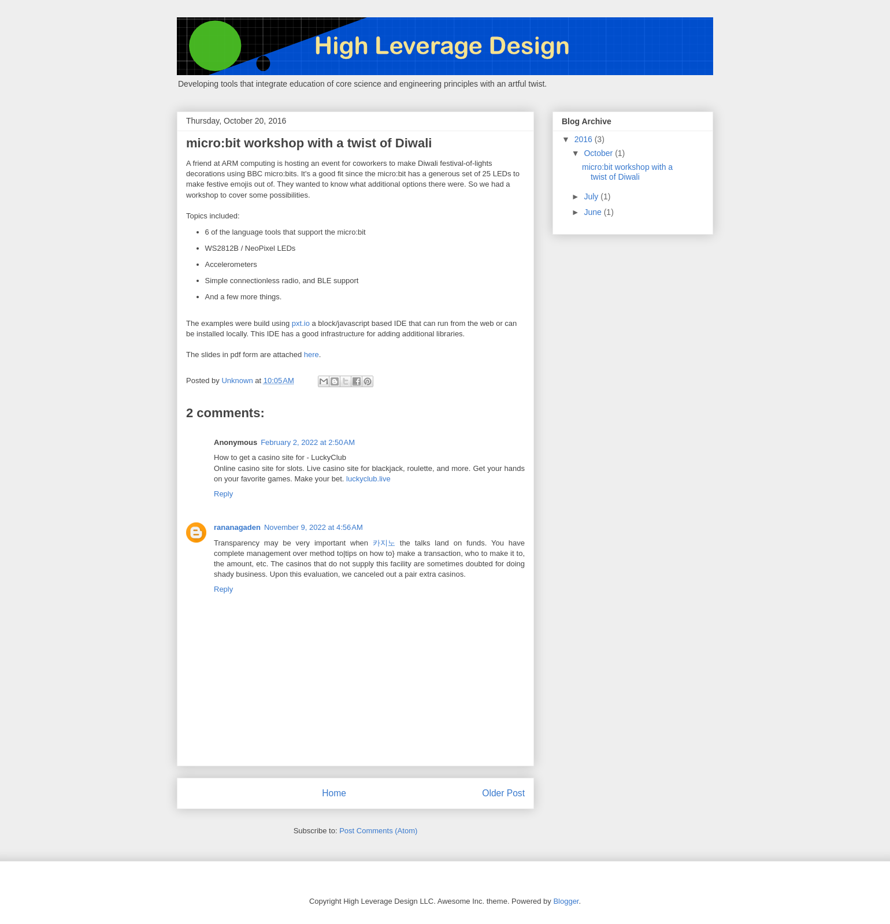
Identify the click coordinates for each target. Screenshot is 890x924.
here (311, 354)
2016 (584, 139)
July (592, 196)
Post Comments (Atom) (378, 830)
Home (334, 793)
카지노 (384, 543)
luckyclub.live (368, 478)
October (599, 153)
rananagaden (237, 527)
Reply (223, 493)
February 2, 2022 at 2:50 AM (308, 442)
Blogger (565, 901)
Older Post (503, 793)
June (593, 212)
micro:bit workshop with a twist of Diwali (627, 171)
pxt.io (301, 323)
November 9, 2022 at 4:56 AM (313, 527)
